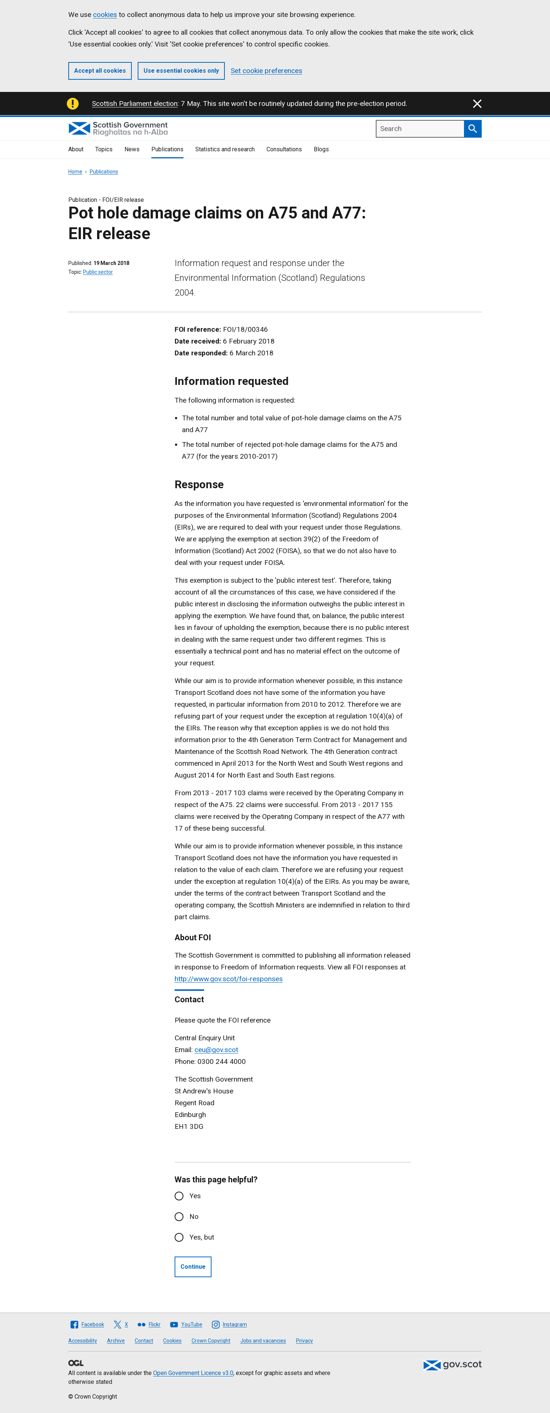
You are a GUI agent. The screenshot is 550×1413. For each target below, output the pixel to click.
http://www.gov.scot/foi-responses (229, 979)
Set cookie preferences (266, 70)
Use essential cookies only (181, 70)
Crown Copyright (211, 1341)
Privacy (304, 1341)
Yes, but (201, 1237)
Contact (144, 1341)
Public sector (98, 272)
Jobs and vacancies (263, 1341)
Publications (167, 149)
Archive (116, 1341)
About (75, 149)
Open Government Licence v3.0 (193, 1372)
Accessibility (82, 1341)
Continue (193, 1266)
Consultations (284, 149)
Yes (195, 1196)
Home (75, 172)
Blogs (321, 149)
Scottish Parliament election (135, 103)
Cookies (172, 1341)
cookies (105, 14)
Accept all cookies (100, 70)
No (194, 1216)
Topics (104, 149)
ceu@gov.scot (216, 1049)
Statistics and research (225, 149)
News (132, 149)
